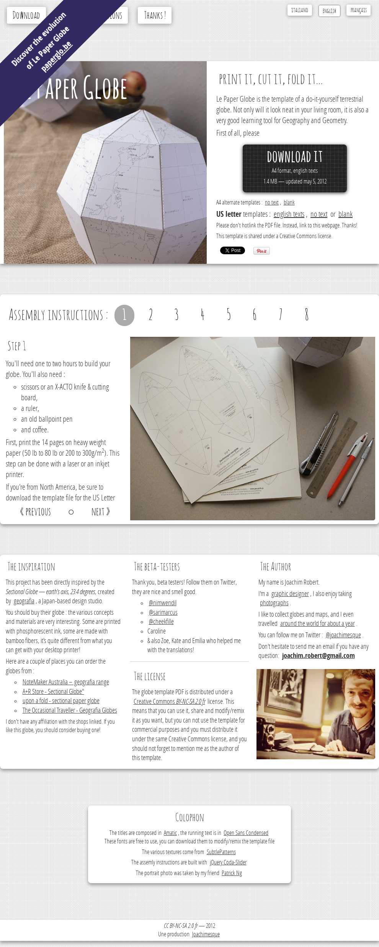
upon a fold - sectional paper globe (61, 701)
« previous (35, 512)
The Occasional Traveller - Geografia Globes (70, 711)
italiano (299, 10)
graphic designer (290, 594)
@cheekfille (161, 622)
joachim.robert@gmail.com (318, 656)
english (329, 11)
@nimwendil (162, 603)
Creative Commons (169, 702)
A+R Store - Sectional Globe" (53, 692)
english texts (289, 214)
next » (100, 512)
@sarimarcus (163, 613)
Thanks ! (155, 16)
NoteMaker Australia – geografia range (66, 682)
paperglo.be (56, 56)
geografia (24, 601)
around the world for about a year (317, 624)
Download (26, 16)
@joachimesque (343, 635)
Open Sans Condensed (246, 833)
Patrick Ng (232, 873)
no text (272, 202)
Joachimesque (206, 934)
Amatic (170, 833)
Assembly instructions (92, 16)
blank (289, 202)
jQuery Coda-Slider (228, 862)
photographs (274, 603)
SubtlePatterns (221, 852)
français (359, 10)
